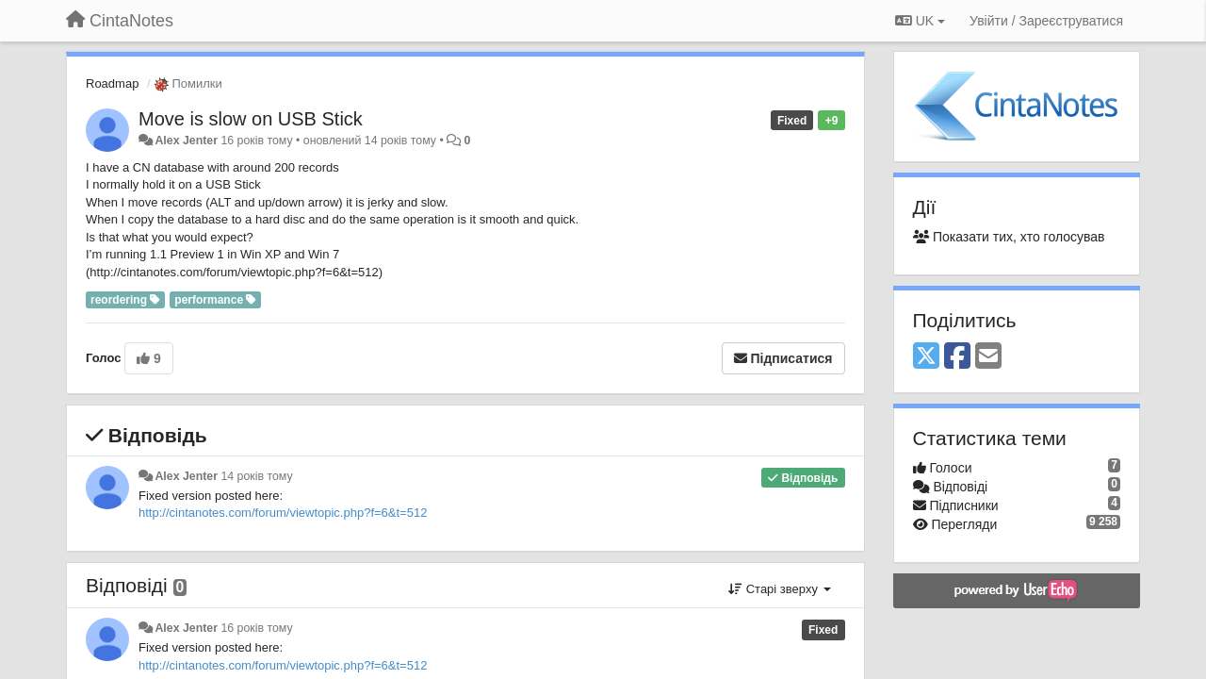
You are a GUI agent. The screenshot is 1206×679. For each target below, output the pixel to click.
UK (920, 20)
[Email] (988, 356)
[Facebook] (957, 356)
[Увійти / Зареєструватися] (1046, 21)
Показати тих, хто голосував (1009, 236)
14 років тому (256, 476)
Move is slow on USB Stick (251, 118)
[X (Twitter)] (926, 356)
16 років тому (256, 628)
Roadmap (112, 83)
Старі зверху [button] (779, 589)
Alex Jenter (186, 140)
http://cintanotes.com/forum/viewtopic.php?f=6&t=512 (283, 512)
